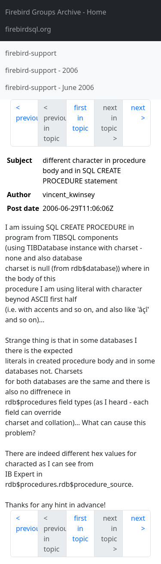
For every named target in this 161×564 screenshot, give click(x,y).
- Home (55, 12)
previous (27, 118)
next (138, 107)
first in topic (80, 118)
